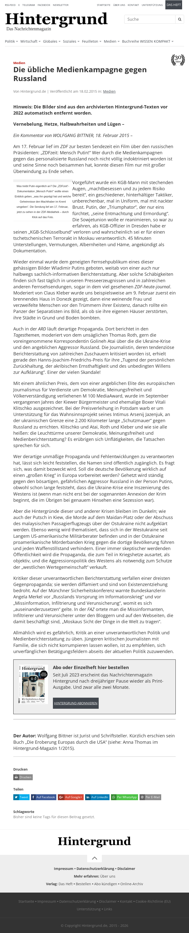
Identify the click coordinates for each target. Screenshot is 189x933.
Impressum (63, 868)
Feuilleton (90, 41)
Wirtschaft (28, 41)
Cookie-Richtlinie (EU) (153, 901)
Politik (10, 41)
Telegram (28, 5)
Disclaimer (126, 868)
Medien (110, 41)
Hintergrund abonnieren (75, 703)
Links (108, 909)
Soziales (69, 41)
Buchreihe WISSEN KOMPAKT (146, 41)
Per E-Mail (150, 797)
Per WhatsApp (124, 797)
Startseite (103, 5)
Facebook (44, 5)
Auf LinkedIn (96, 797)
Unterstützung (152, 5)
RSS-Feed (10, 5)
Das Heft (174, 5)
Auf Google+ (70, 797)
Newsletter (60, 5)
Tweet (20, 797)
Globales (50, 41)
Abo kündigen (105, 883)
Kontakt (133, 5)
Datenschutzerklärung (95, 868)
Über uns (119, 5)
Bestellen (83, 883)
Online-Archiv (131, 883)
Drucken (22, 777)
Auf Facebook (43, 797)
